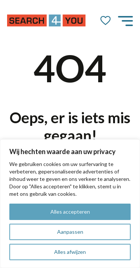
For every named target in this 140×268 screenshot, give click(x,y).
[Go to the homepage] (46, 20)
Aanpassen (70, 232)
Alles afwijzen (70, 252)
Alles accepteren (70, 211)
